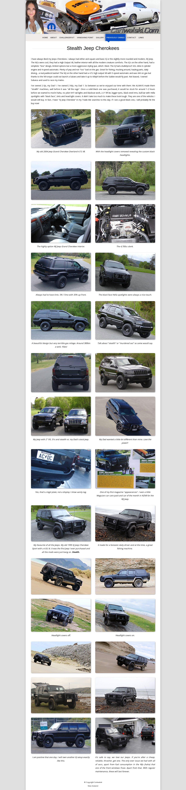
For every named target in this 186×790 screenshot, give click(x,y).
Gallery (100, 37)
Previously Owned (115, 37)
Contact (131, 37)
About (53, 37)
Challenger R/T (66, 37)
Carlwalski (98, 782)
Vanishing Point (85, 37)
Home (45, 37)
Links (141, 37)
